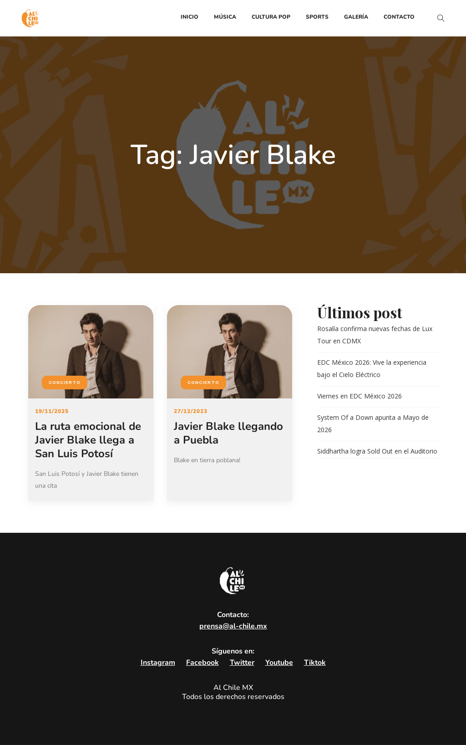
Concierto (65, 382)
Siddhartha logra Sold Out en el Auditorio (377, 451)
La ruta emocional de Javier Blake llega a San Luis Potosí (88, 440)
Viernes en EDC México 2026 (359, 396)
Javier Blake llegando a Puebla (228, 433)
